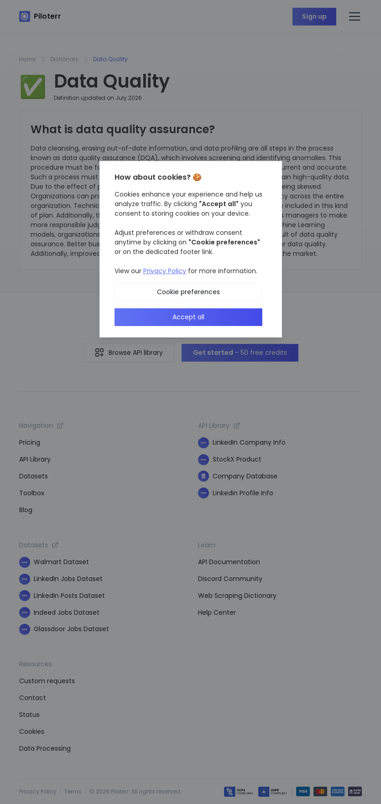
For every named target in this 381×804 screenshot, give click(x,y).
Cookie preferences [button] (188, 291)
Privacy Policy (164, 270)
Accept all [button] (188, 317)
